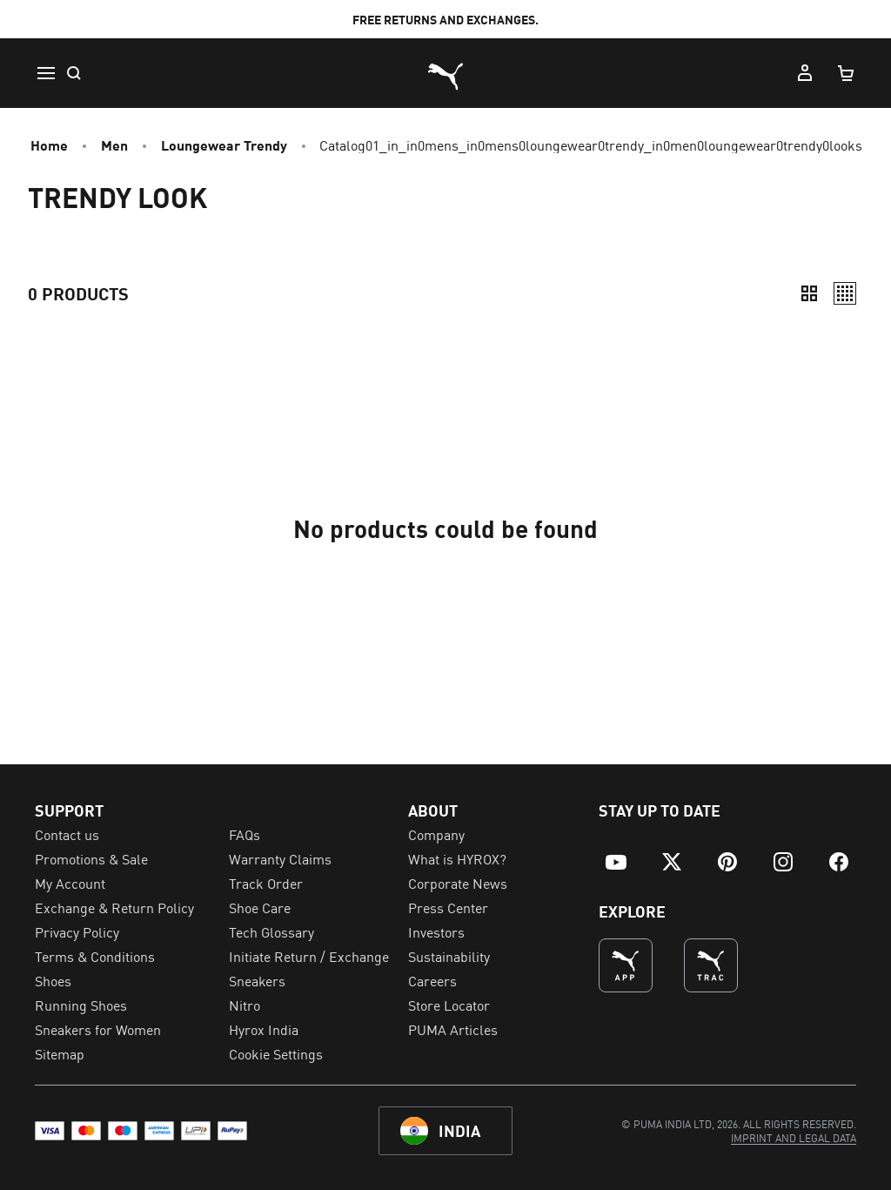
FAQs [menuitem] (244, 834)
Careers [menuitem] (432, 980)
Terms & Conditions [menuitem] (95, 955)
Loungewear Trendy (224, 144)
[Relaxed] (845, 293)
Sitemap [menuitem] (59, 1053)
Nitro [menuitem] (244, 1004)
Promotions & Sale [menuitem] (91, 858)
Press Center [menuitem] (448, 907)
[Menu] (45, 73)
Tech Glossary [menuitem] (271, 931)
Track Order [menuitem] (266, 882)
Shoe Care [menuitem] (260, 907)
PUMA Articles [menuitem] (453, 1029)
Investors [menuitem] (436, 931)
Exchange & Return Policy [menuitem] (114, 907)
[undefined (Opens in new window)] (626, 965)
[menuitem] (616, 861)
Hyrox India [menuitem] (263, 1029)
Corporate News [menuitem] (457, 882)
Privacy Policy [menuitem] (77, 931)
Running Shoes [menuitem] (81, 1004)
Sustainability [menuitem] (449, 955)
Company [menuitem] (436, 834)
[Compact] (809, 293)
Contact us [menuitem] (67, 834)
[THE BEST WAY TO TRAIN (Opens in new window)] (711, 965)
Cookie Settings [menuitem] (276, 1053)
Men (114, 144)
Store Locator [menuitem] (449, 1004)
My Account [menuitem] (70, 882)
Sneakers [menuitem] (257, 980)
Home (49, 144)
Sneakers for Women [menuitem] (98, 1029)
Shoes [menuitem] (53, 980)
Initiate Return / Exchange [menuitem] (309, 955)
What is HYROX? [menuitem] (457, 858)
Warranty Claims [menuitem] (280, 858)
